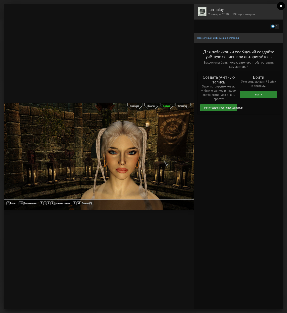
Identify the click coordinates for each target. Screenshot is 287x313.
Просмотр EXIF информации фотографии (218, 38)
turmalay (216, 9)
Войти (258, 94)
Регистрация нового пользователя (220, 107)
